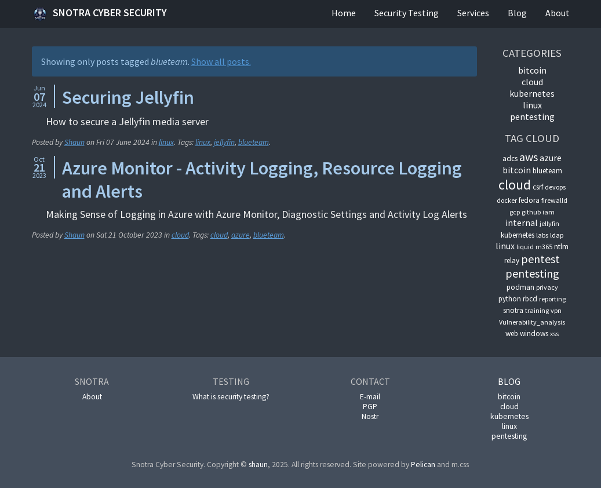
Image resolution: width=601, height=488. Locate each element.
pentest (540, 259)
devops (555, 187)
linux (166, 142)
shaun (258, 464)
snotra (513, 310)
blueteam (253, 142)
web (511, 333)
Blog (517, 13)
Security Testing (406, 13)
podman (520, 287)
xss (554, 333)
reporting (552, 298)
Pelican (423, 464)
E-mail (370, 397)
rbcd (530, 299)
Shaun (74, 142)
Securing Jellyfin (128, 97)
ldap (556, 235)
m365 (544, 246)
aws (528, 157)
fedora (529, 200)
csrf (538, 187)
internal (521, 222)
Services (473, 13)
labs (542, 235)
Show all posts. (221, 61)
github (531, 211)
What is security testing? (230, 397)
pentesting (532, 116)
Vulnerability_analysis (532, 322)
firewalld (554, 200)
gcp (514, 211)
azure (240, 235)
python (509, 299)
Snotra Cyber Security (99, 14)
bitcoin (532, 70)
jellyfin (224, 142)
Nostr (370, 416)
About (557, 13)
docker (507, 200)
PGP (370, 406)
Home (344, 13)
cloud (180, 235)
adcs (510, 158)
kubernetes (532, 93)
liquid (525, 246)
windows (534, 333)
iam (548, 211)
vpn (556, 310)
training (537, 310)
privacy (547, 287)
